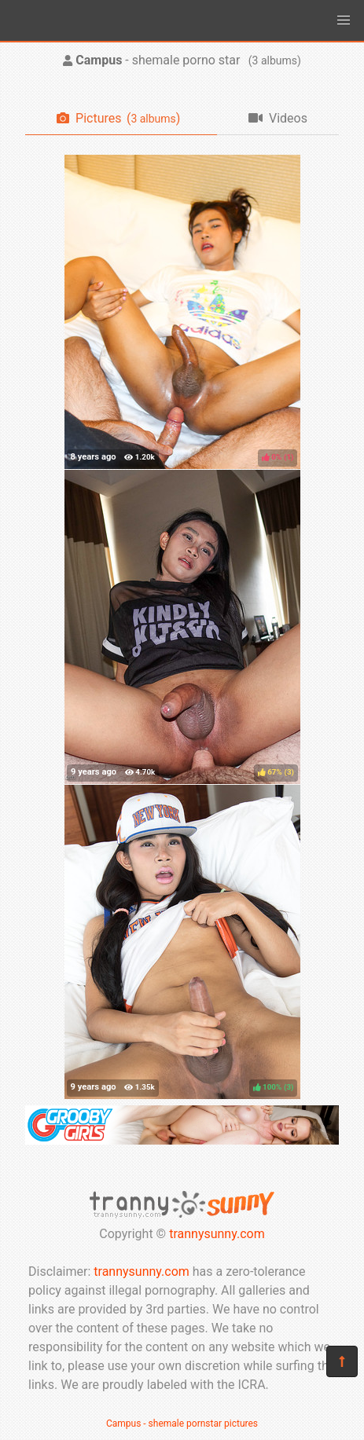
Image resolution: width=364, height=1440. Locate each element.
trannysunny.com (217, 1233)
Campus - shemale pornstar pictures (182, 1423)
